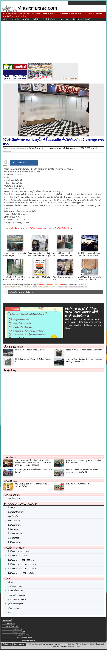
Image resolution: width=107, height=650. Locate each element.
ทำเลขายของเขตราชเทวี (55, 148)
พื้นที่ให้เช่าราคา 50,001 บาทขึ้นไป (21, 573)
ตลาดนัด (15, 19)
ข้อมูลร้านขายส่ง (17, 629)
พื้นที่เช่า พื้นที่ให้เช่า (15, 591)
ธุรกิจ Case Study (12, 626)
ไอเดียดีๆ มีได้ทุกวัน (50, 19)
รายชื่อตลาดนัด (10, 623)
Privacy (78, 644)
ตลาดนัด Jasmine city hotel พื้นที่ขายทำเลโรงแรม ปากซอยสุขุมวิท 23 (82, 471)
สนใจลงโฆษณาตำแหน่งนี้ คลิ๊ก (21, 292)
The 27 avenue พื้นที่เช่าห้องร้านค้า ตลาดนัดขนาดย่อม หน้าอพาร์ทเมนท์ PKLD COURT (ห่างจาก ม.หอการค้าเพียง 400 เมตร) (33, 462)
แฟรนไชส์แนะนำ (11, 481)
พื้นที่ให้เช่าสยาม (14, 542)
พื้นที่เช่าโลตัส (13, 508)
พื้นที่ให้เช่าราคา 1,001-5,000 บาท (21, 560)
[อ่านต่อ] (68, 328)
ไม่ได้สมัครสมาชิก (36, 148)
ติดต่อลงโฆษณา (19, 644)
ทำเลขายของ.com (50, 644)
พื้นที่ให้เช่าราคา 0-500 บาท (18, 551)
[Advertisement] (53, 43)
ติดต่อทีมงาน (7, 644)
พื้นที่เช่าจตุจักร (13, 529)
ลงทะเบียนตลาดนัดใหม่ (22, 635)
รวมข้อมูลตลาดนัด (15, 586)
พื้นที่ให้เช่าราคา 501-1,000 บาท (20, 556)
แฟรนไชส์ (25, 19)
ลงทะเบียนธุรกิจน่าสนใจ (24, 637)
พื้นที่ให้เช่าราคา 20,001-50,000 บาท (80, 148)
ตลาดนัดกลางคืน (14, 521)
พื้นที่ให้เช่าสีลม (13, 538)
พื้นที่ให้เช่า (36, 19)
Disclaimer (63, 647)
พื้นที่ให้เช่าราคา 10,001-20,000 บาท (22, 564)
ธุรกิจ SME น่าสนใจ (68, 19)
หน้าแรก (6, 19)
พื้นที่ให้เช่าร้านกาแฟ (16, 512)
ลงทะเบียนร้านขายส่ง (28, 640)
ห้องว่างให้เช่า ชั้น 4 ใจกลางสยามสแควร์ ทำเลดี (84, 350)
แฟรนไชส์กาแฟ (14, 499)
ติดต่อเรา (11, 612)
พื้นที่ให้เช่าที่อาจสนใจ (13, 347)
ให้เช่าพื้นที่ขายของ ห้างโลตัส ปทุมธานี (30, 350)
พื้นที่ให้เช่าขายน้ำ (14, 525)
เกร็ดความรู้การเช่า (15, 608)
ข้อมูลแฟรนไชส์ (7, 620)
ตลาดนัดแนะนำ (11, 457)
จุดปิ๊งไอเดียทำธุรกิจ (15, 604)
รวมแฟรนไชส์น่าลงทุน (16, 595)
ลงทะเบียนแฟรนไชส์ (19, 632)
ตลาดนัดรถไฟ (13, 516)
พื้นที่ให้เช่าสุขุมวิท (15, 534)
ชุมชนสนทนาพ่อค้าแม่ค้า (17, 599)
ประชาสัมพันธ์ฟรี (84, 19)
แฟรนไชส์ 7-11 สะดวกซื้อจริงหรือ (79, 484)
